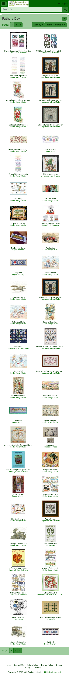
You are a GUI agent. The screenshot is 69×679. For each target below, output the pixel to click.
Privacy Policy (47, 665)
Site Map (37, 668)
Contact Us (19, 665)
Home (8, 665)
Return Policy (32, 665)
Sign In (63, 3)
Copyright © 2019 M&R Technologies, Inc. (25, 672)
